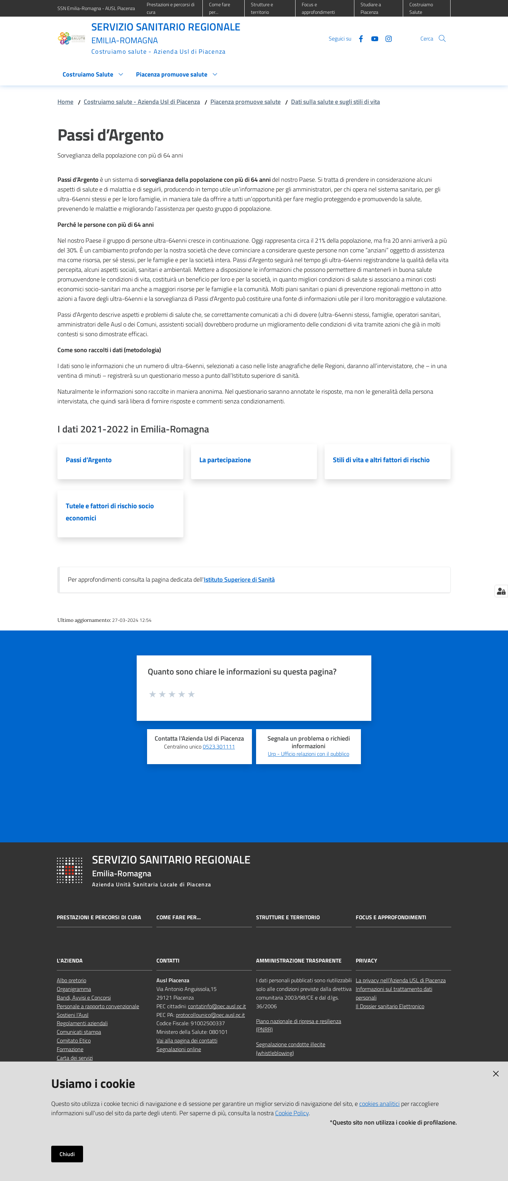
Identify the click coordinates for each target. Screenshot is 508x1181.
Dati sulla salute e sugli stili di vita (335, 101)
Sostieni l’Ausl (73, 1015)
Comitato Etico (74, 1040)
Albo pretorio (71, 980)
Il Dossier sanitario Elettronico (390, 1006)
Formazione (70, 1049)
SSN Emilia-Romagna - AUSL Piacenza (96, 8)
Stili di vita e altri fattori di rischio (381, 459)
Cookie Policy (292, 1113)
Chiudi (67, 1154)
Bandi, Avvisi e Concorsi (84, 997)
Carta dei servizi (75, 1058)
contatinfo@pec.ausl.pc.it (217, 1006)
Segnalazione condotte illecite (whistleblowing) (290, 1048)
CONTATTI (168, 961)
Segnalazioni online (178, 1049)
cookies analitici (379, 1103)
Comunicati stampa (79, 1032)
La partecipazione (225, 459)
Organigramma (74, 989)
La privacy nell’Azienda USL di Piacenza (401, 980)
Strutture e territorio (288, 917)
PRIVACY (366, 961)
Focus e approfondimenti (391, 917)
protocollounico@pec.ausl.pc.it (210, 1015)
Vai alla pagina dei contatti (186, 1040)
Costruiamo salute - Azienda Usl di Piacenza (142, 101)
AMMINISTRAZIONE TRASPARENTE (299, 961)
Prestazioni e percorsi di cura (99, 917)
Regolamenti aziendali (82, 1023)
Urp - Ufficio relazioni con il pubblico (308, 754)
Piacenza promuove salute (245, 101)
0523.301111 (219, 746)
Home (65, 101)
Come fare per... (178, 917)
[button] (442, 38)
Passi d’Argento (89, 459)
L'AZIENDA (70, 961)
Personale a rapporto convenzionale (98, 1006)
